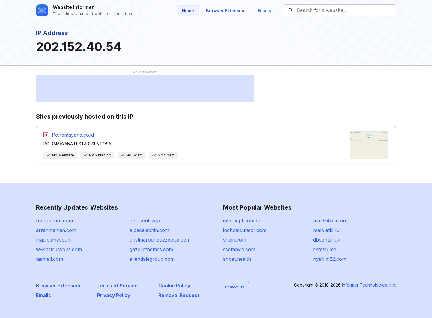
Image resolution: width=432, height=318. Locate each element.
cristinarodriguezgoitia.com (160, 240)
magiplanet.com (54, 240)
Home (188, 10)
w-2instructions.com (59, 249)
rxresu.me (324, 249)
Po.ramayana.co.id (73, 135)
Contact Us (234, 287)
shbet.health (237, 259)
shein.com (234, 240)
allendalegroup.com (152, 259)
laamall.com (49, 259)
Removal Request (178, 295)
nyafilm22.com (329, 259)
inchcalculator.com (244, 230)
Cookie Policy (174, 286)
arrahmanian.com (56, 230)
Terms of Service (117, 286)
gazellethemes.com (151, 249)
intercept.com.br (242, 221)
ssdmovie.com (239, 249)
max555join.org (330, 221)
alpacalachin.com (149, 230)
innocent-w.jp (145, 221)
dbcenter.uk (326, 240)
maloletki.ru (326, 230)
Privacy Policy (113, 295)
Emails (264, 10)
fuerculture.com (54, 221)
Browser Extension (226, 10)
